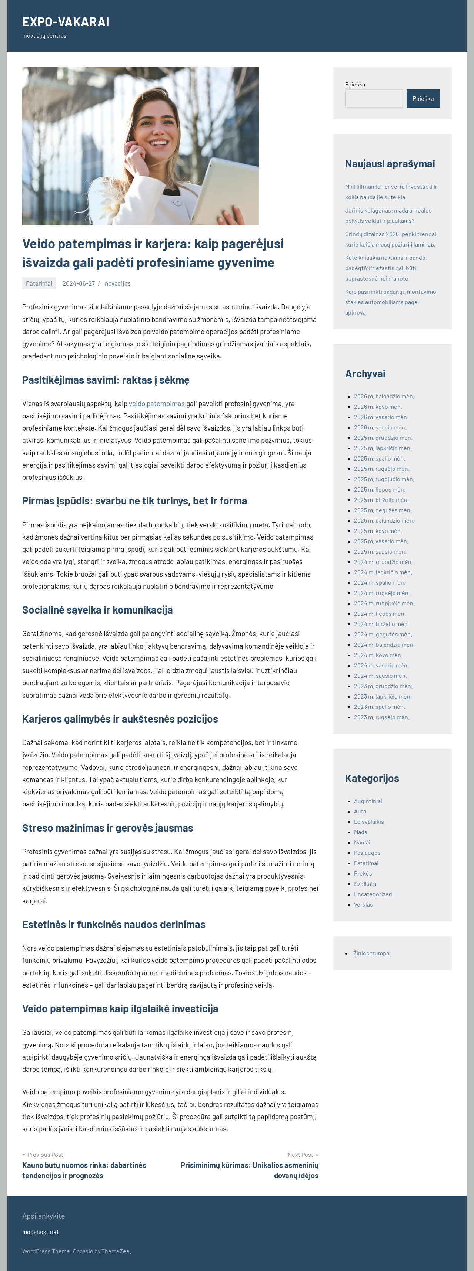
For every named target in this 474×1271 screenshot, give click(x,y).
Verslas (363, 904)
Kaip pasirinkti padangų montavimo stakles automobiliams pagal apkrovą (390, 302)
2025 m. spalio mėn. (379, 458)
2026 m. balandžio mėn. (384, 396)
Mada (360, 831)
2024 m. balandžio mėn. (384, 644)
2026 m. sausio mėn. (380, 427)
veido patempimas (157, 403)
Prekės (363, 873)
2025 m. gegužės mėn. (383, 509)
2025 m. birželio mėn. (381, 499)
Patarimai (39, 283)
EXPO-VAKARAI (68, 21)
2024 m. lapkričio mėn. (383, 571)
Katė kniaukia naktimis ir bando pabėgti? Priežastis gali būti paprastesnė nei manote (385, 268)
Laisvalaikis (369, 821)
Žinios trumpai (372, 952)
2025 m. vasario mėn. (381, 540)
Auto (360, 811)
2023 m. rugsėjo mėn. (382, 716)
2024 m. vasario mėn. (381, 665)
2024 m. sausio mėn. (380, 675)
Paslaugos (367, 852)
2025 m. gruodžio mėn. (383, 437)
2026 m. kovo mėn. (378, 406)
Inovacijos (117, 283)
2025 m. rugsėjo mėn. (382, 468)
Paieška (355, 84)
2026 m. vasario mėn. (381, 416)
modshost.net (40, 1231)
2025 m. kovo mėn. (378, 530)
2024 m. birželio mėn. (381, 623)
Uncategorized (373, 893)
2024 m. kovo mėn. (378, 654)
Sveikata (365, 883)
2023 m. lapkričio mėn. (383, 696)
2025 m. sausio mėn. (380, 551)
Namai (362, 842)
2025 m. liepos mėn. (379, 489)
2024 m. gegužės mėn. (383, 634)
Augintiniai (368, 800)
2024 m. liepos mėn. (380, 613)
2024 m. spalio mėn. (379, 582)
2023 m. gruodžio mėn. (383, 685)
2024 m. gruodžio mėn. (383, 561)
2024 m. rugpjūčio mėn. (384, 602)
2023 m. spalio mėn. (379, 706)
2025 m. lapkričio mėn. (383, 447)
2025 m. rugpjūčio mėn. (384, 478)
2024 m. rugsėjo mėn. (382, 592)
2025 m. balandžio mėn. (384, 520)
